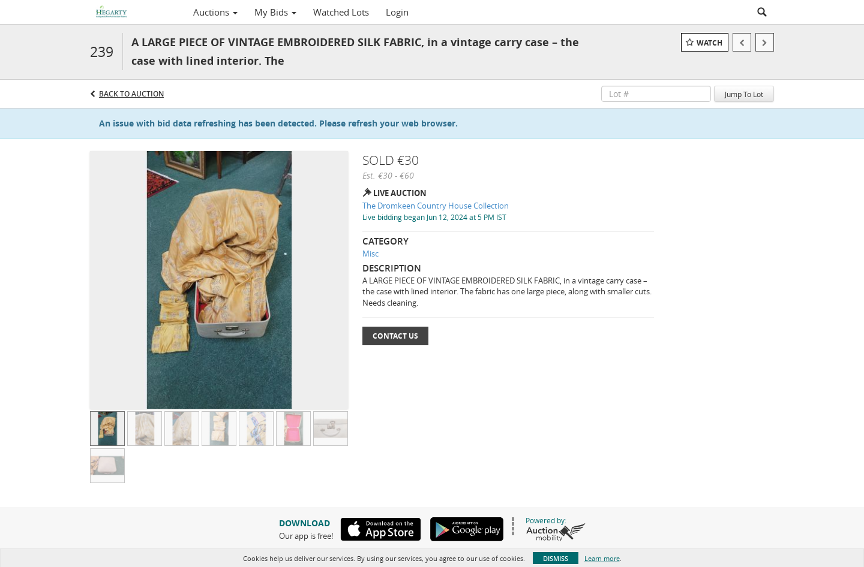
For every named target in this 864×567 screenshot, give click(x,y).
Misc (370, 253)
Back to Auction (131, 94)
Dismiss (555, 558)
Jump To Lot (744, 94)
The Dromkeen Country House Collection (435, 205)
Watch (709, 43)
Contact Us (395, 336)
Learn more (602, 558)
